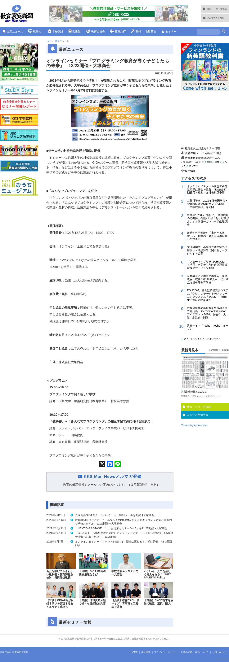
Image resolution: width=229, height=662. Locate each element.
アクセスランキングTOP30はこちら (202, 339)
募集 (151, 31)
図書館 (75, 31)
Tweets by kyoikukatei (194, 425)
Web (217, 162)
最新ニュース (13, 31)
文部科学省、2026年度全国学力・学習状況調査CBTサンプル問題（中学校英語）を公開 (207, 204)
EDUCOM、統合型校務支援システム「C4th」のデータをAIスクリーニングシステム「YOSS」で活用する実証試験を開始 (207, 295)
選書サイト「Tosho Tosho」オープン (207, 327)
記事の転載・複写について (195, 652)
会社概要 (145, 652)
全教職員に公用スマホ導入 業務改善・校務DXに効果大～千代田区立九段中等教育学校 (207, 279)
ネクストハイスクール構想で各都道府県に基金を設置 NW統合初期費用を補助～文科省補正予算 (207, 189)
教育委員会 (95, 31)
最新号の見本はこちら (195, 391)
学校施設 (55, 31)
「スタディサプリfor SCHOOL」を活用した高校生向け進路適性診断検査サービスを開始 (207, 265)
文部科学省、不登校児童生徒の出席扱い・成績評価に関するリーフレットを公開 (207, 250)
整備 (136, 31)
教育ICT (35, 31)
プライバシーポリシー (165, 652)
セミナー (169, 31)
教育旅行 (118, 31)
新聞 (209, 162)
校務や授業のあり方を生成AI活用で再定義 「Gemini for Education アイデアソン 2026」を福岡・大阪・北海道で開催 (207, 313)
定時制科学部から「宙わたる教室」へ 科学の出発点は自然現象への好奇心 (207, 236)
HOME (134, 652)
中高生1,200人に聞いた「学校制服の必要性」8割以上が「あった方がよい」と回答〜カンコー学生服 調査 (208, 220)
